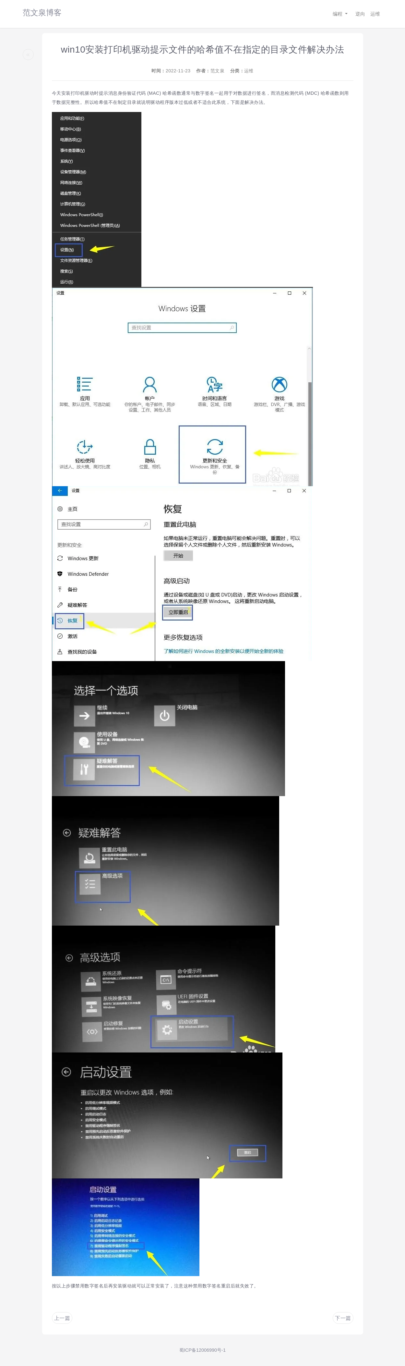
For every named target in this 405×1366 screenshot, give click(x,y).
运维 (375, 14)
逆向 (360, 14)
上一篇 (62, 1318)
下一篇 (343, 1318)
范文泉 (217, 70)
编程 (338, 14)
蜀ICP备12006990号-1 (202, 1350)
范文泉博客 (42, 12)
